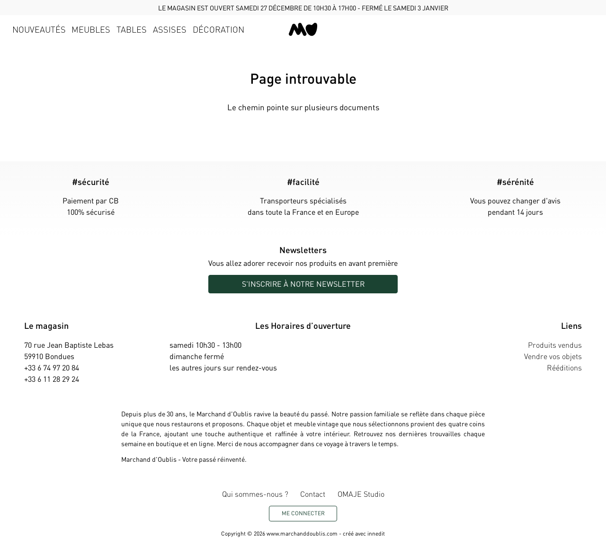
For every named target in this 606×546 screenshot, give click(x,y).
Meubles (90, 29)
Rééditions (564, 367)
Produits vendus (555, 345)
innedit (376, 533)
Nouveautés (39, 29)
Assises (170, 29)
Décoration (218, 29)
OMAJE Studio (361, 494)
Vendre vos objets (553, 356)
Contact (312, 494)
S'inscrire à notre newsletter (303, 284)
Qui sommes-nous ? (255, 494)
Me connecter (303, 513)
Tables (131, 29)
